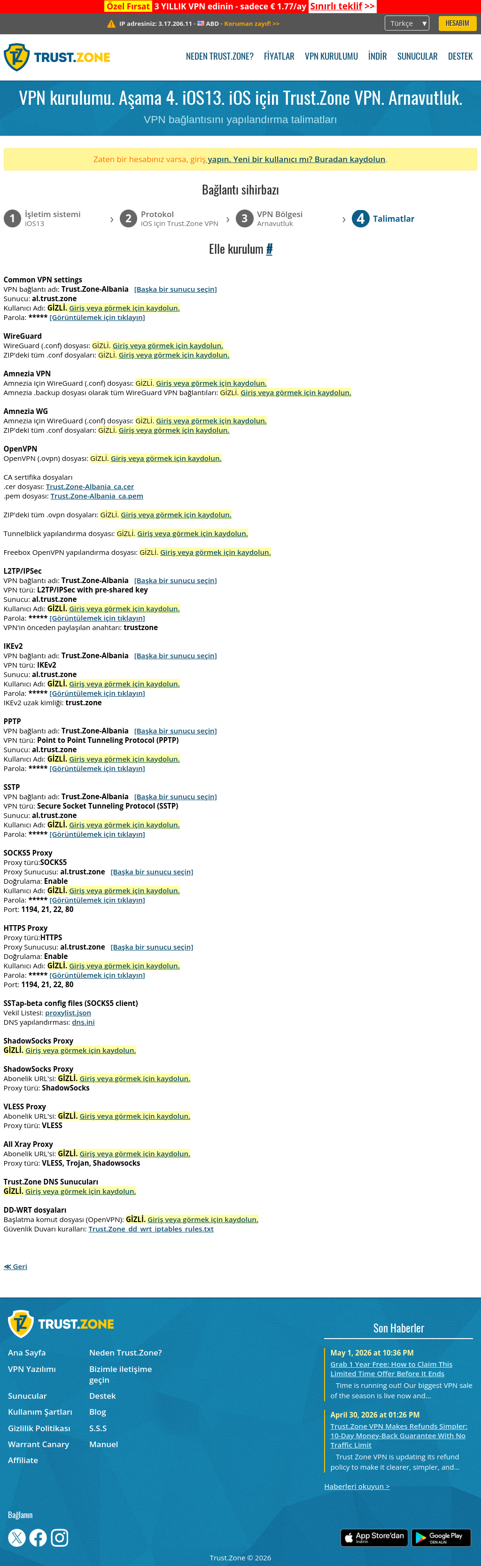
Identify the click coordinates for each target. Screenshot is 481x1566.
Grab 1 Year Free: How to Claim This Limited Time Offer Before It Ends (392, 1368)
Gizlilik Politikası (39, 1428)
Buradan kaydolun (350, 159)
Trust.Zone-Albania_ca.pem (97, 495)
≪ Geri (15, 1266)
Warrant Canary (38, 1444)
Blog (97, 1411)
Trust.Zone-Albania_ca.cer (90, 486)
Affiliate (23, 1460)
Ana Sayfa (27, 1352)
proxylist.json (68, 1012)
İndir (377, 57)
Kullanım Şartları (40, 1411)
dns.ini (83, 1022)
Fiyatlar (279, 57)
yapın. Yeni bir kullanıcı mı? (260, 159)
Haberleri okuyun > (357, 1486)
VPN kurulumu (331, 57)
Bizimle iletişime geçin (120, 1374)
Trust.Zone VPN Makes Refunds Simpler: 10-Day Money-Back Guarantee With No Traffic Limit (399, 1435)
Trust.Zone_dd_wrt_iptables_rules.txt (151, 1228)
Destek (460, 57)
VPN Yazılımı (32, 1368)
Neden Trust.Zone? (220, 57)
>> (342, 6)
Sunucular (417, 57)
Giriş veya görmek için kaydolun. (124, 307)
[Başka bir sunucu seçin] (175, 289)
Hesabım (457, 23)
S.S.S (98, 1428)
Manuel (103, 1444)
